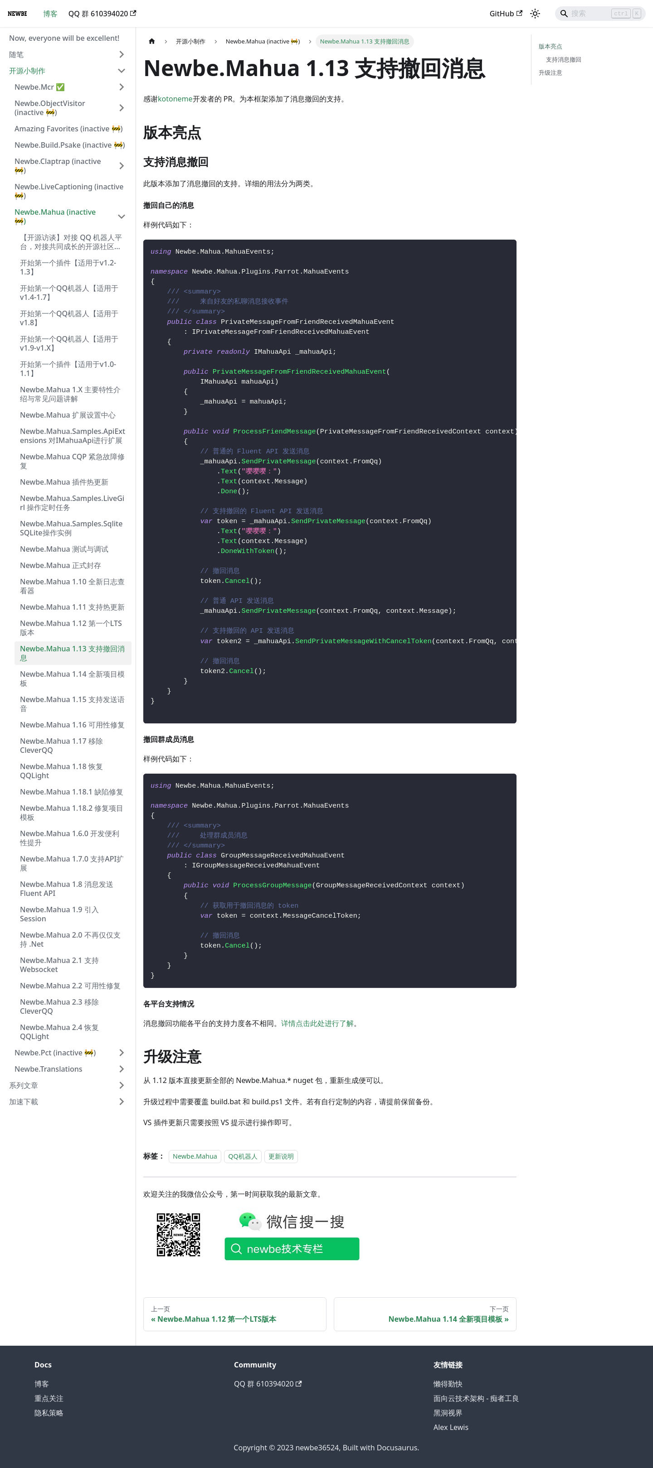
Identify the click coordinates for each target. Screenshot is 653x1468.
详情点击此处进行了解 (317, 1023)
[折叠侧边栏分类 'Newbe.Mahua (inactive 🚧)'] (122, 216)
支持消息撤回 (563, 59)
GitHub (506, 14)
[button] (68, 54)
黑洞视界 (448, 1413)
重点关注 (48, 1398)
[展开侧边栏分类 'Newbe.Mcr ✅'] (122, 87)
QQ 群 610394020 (102, 14)
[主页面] (152, 41)
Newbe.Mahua (195, 1156)
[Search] (600, 13)
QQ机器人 (242, 1156)
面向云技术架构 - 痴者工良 (476, 1398)
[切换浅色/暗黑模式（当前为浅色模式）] (535, 13)
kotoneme (175, 99)
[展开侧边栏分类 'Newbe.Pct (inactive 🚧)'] (122, 1052)
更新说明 (281, 1156)
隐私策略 (48, 1413)
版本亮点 (550, 46)
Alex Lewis (451, 1427)
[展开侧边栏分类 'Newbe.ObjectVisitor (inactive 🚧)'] (122, 108)
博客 (50, 14)
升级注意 (550, 72)
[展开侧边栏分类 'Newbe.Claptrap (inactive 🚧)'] (122, 166)
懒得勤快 (448, 1384)
